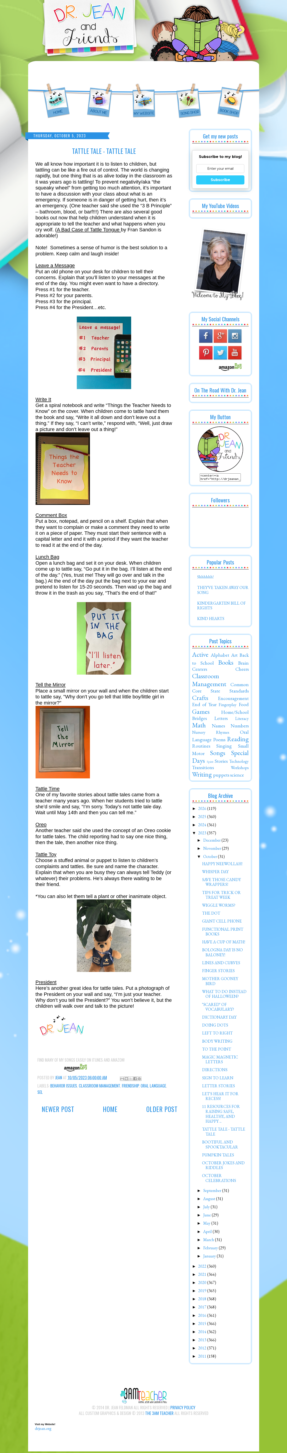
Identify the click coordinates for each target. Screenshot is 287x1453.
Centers (199, 670)
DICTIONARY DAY (219, 1018)
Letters (221, 719)
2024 (202, 826)
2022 (202, 1267)
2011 (202, 1357)
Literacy (242, 719)
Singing (224, 747)
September (212, 1191)
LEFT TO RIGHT (217, 1034)
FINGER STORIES (218, 972)
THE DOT (211, 914)
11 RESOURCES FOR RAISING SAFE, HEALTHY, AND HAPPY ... (221, 1115)
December (212, 841)
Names (218, 727)
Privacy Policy (182, 1409)
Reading (238, 740)
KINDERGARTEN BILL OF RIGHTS (221, 607)
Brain (243, 664)
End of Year (204, 705)
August (209, 1200)
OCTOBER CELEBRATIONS (219, 1179)
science (237, 776)
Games (201, 713)
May (207, 1224)
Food (244, 705)
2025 (202, 818)
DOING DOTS (215, 1026)
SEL (40, 1092)
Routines (201, 747)
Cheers (242, 670)
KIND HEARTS (210, 619)
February (211, 1249)
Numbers (240, 727)
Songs (217, 754)
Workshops (240, 769)
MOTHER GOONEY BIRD (220, 982)
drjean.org (43, 1429)
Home (110, 1109)
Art (234, 656)
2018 (202, 1300)
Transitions (203, 768)
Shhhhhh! (205, 578)
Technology (239, 762)
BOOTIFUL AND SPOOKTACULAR (220, 1146)
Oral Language (153, 1086)
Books (225, 663)
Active (200, 655)
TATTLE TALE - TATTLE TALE (223, 1133)
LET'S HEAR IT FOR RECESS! (220, 1097)
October (210, 857)
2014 (202, 1333)
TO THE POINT (216, 1050)
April (208, 1232)
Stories (221, 762)
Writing (202, 775)
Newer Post (58, 1109)
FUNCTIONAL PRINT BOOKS (222, 933)
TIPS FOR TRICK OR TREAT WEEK (221, 896)
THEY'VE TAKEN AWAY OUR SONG (222, 591)
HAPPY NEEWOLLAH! (222, 865)
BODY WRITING (217, 1042)
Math (199, 726)
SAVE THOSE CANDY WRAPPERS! (221, 883)
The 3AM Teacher (159, 1414)
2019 (202, 1292)
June (207, 1216)
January (210, 1257)
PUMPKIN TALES (218, 1156)
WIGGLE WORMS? (218, 906)
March (209, 1241)
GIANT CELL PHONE (222, 922)
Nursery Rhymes (210, 733)
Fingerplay (227, 706)
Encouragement (233, 699)
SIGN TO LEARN (217, 1079)
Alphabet (220, 656)
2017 (202, 1308)
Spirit (210, 763)
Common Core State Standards (220, 689)
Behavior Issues (63, 1086)
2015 (202, 1324)
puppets (221, 776)
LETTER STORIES (218, 1087)
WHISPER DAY (215, 873)
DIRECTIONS (214, 1071)
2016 (202, 1316)
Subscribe (220, 180)
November (212, 849)
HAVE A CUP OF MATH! (223, 943)
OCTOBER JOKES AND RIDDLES (223, 1167)
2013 (202, 1341)
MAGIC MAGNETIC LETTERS (220, 1061)
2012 (202, 1349)
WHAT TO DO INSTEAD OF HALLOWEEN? (224, 995)
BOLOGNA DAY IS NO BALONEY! (222, 954)
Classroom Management (99, 1086)
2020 (202, 1283)
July (207, 1208)
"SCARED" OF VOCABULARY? (218, 1008)
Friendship (130, 1086)
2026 (202, 809)
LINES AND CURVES (221, 964)
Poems (219, 741)
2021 (202, 1275)
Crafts (200, 699)
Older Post (162, 1109)
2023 (202, 834)
